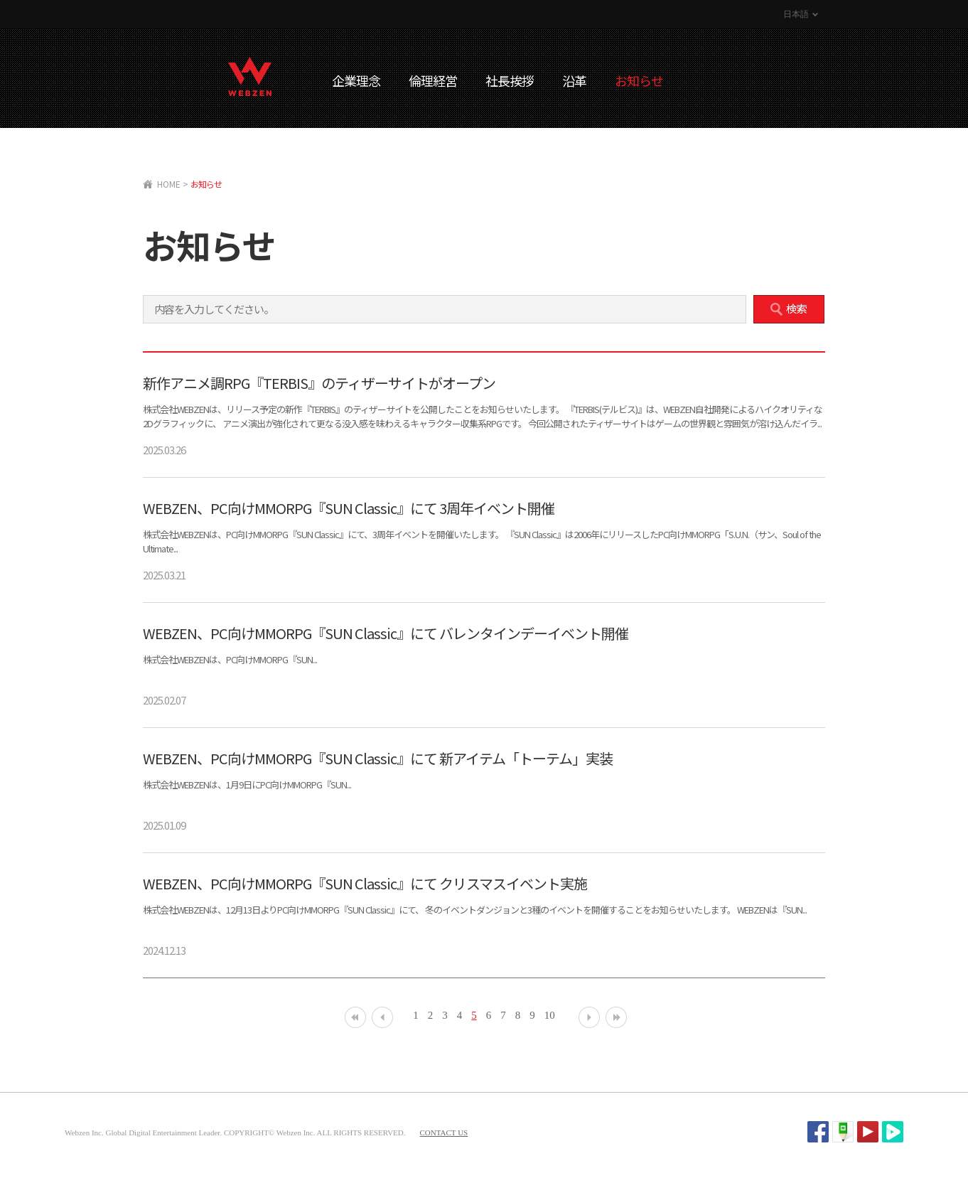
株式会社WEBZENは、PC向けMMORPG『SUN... (230, 659)
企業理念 (356, 80)
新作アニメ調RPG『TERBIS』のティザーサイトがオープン (319, 383)
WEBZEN (249, 76)
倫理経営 (433, 80)
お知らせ (639, 80)
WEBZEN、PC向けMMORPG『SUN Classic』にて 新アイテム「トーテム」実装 (378, 758)
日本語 (796, 14)
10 (549, 1015)
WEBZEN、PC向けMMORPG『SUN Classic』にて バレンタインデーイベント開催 (385, 633)
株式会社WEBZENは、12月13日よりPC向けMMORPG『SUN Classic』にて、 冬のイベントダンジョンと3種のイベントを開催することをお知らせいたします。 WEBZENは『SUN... (475, 909)
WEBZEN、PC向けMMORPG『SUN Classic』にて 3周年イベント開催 (348, 508)
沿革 (574, 80)
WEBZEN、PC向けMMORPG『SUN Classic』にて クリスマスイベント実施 (365, 883)
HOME (169, 184)
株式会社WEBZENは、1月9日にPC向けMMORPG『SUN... (247, 784)
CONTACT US (444, 1132)
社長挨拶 (509, 80)
